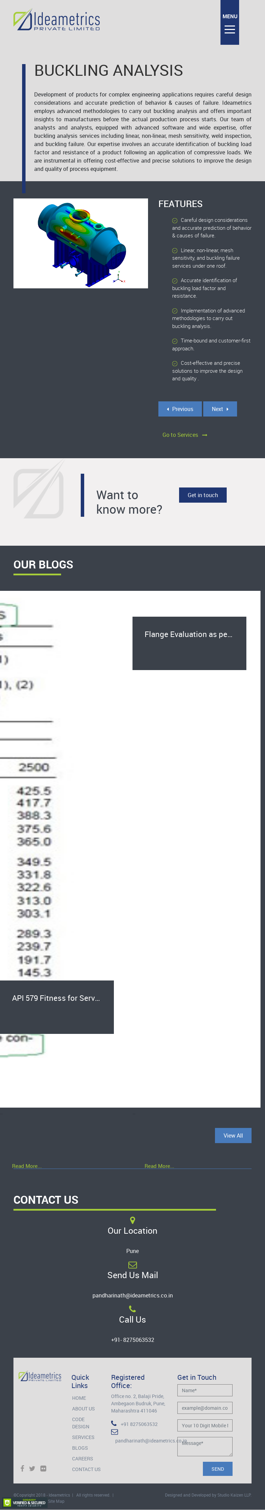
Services (83, 1437)
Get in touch (203, 495)
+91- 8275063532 (132, 1340)
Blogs (80, 1448)
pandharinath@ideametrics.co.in (132, 1295)
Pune (132, 1251)
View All (233, 1135)
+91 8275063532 (134, 1424)
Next (220, 409)
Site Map (56, 1501)
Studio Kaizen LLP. (234, 1495)
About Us (83, 1408)
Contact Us (86, 1469)
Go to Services (185, 435)
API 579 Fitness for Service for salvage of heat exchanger (63, 998)
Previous (180, 409)
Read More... (27, 1165)
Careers (82, 1458)
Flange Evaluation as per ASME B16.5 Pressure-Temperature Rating (195, 634)
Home (79, 1398)
